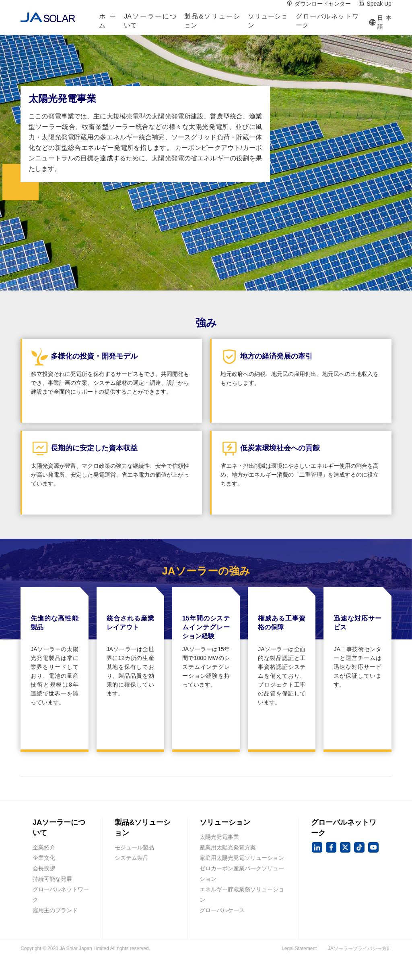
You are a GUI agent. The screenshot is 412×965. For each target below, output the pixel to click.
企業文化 (44, 858)
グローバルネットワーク (327, 22)
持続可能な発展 (52, 879)
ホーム (107, 22)
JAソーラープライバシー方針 (359, 948)
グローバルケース (222, 910)
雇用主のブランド (55, 910)
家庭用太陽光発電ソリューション (242, 858)
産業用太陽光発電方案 (228, 847)
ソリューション (268, 22)
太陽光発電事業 (219, 837)
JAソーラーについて (150, 22)
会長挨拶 (44, 868)
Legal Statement (299, 948)
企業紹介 (44, 847)
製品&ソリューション (211, 22)
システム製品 (131, 858)
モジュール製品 (134, 847)
